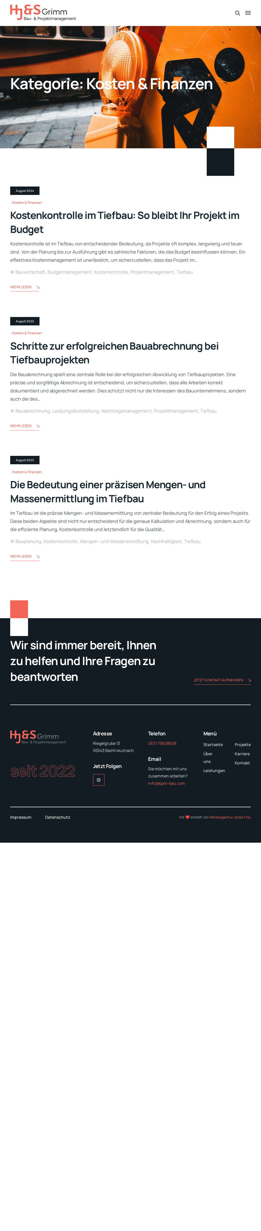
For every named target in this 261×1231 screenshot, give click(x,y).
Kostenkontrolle (111, 403)
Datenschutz (57, 1205)
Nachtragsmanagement (126, 673)
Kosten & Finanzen (27, 334)
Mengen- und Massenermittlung (114, 930)
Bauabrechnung (33, 673)
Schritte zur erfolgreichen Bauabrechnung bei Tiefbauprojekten (129, 615)
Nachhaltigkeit (166, 930)
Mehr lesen (24, 419)
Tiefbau (184, 403)
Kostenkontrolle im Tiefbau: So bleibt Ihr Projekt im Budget (114, 353)
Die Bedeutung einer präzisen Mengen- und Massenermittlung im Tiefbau (122, 879)
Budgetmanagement (69, 403)
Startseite (213, 1133)
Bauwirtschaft (30, 403)
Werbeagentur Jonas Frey (230, 1205)
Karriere (242, 1142)
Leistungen (214, 1159)
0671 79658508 (162, 1131)
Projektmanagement (152, 403)
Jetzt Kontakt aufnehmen (222, 1069)
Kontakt (242, 1151)
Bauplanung (28, 930)
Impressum (20, 1205)
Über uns (208, 1146)
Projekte (243, 1133)
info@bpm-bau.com (166, 1171)
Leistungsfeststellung (75, 673)
